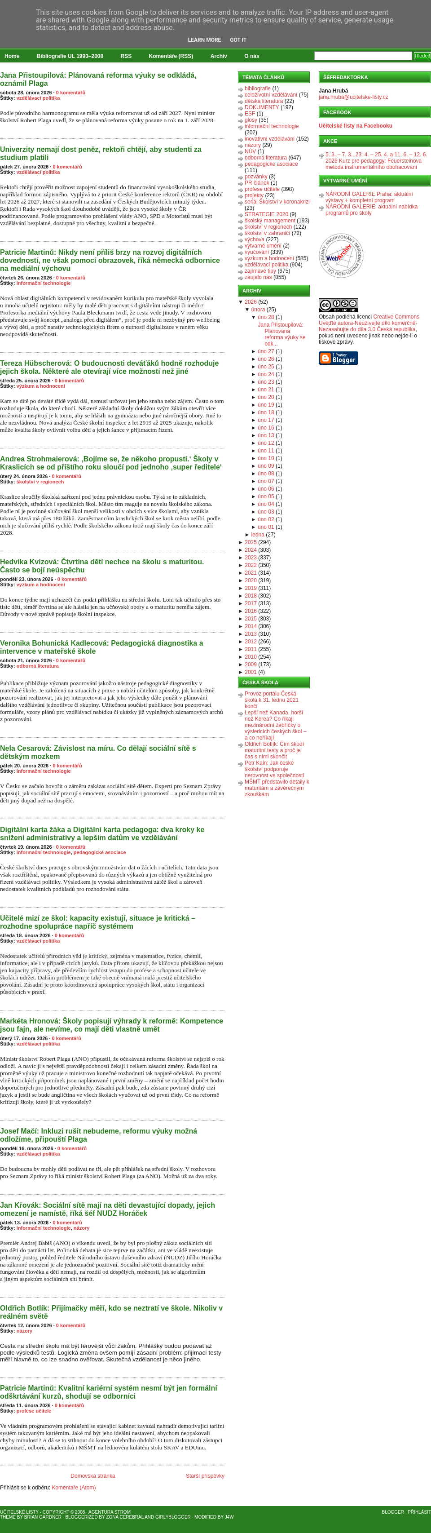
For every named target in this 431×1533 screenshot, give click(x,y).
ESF (250, 114)
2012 (251, 641)
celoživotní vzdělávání (271, 95)
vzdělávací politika (38, 98)
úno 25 (266, 366)
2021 (251, 573)
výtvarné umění (263, 246)
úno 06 (266, 489)
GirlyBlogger (173, 1517)
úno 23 (266, 382)
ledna (257, 535)
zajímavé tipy (260, 271)
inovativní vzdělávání (270, 139)
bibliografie (258, 88)
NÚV (250, 151)
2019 (251, 588)
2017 (251, 603)
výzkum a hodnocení (41, 386)
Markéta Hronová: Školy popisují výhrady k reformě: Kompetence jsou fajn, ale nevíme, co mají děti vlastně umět (111, 1025)
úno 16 (266, 428)
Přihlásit (419, 1512)
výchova (254, 239)
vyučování (257, 252)
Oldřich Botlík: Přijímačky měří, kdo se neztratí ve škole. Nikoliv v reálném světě (111, 1312)
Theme (8, 1517)
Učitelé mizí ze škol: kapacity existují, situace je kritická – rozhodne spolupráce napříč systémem (97, 922)
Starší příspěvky (205, 1476)
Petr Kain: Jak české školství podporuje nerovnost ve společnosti (274, 769)
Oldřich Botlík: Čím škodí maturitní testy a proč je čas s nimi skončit (274, 750)
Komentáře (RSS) (171, 56)
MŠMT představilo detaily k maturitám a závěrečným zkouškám (277, 788)
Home (11, 56)
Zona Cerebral (125, 1517)
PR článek (257, 183)
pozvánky (256, 176)
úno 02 (266, 519)
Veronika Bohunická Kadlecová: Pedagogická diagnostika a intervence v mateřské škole (101, 647)
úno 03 (266, 512)
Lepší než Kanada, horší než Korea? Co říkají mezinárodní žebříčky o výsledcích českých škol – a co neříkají (275, 725)
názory (81, 1228)
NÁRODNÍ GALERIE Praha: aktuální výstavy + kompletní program (369, 197)
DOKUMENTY (262, 107)
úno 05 (266, 496)
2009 (251, 664)
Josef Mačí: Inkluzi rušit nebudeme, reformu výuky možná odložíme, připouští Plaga (98, 1135)
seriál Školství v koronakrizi (277, 202)
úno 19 (266, 405)
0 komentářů (70, 92)
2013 (251, 634)
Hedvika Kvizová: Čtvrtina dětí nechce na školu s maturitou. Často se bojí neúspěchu (102, 566)
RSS (126, 56)
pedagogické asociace (100, 852)
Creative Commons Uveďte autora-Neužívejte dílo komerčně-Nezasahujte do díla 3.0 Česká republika (369, 323)
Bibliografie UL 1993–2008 (70, 56)
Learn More (204, 40)
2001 (251, 672)
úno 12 (266, 443)
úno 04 (266, 504)
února (258, 309)
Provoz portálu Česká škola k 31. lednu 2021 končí (272, 700)
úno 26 (266, 359)
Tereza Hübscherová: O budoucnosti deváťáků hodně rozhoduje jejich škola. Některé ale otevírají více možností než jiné (109, 367)
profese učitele (34, 1410)
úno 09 (266, 466)
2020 (251, 580)
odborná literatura (38, 666)
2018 (251, 596)
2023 (251, 557)
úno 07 (266, 481)
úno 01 (266, 527)
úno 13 (266, 435)
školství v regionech (40, 481)
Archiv (219, 56)
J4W (229, 1517)
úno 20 (266, 397)
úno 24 (266, 374)
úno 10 (266, 458)
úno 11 (266, 450)
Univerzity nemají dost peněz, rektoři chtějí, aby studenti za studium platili (101, 153)
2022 (251, 565)
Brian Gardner (43, 1517)
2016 (251, 611)
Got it (238, 40)
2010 (251, 657)
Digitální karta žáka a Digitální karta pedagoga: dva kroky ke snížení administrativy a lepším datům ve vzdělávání (102, 834)
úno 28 (266, 317)
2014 (251, 626)
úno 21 (266, 389)
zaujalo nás (258, 277)
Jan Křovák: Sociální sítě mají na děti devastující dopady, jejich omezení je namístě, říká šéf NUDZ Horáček (107, 1209)
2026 (251, 302)
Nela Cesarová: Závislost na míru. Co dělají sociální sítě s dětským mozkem (98, 752)
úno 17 (266, 420)
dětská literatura (264, 101)
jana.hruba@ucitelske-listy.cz (353, 97)
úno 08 (266, 473)
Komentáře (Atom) (74, 1487)
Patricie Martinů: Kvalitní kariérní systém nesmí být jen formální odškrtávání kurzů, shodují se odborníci (108, 1392)
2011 (251, 649)
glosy (251, 120)
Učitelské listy (19, 1512)
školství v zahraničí (267, 233)
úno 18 (266, 412)
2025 (251, 542)
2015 (251, 619)
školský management (270, 220)
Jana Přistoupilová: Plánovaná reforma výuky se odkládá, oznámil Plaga (98, 79)
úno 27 (266, 351)
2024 (251, 550)
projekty (254, 195)
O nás (251, 56)
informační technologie (44, 283)
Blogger (393, 1512)
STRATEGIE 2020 (266, 214)
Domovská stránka (92, 1476)
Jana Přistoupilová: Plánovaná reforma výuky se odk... (281, 334)
